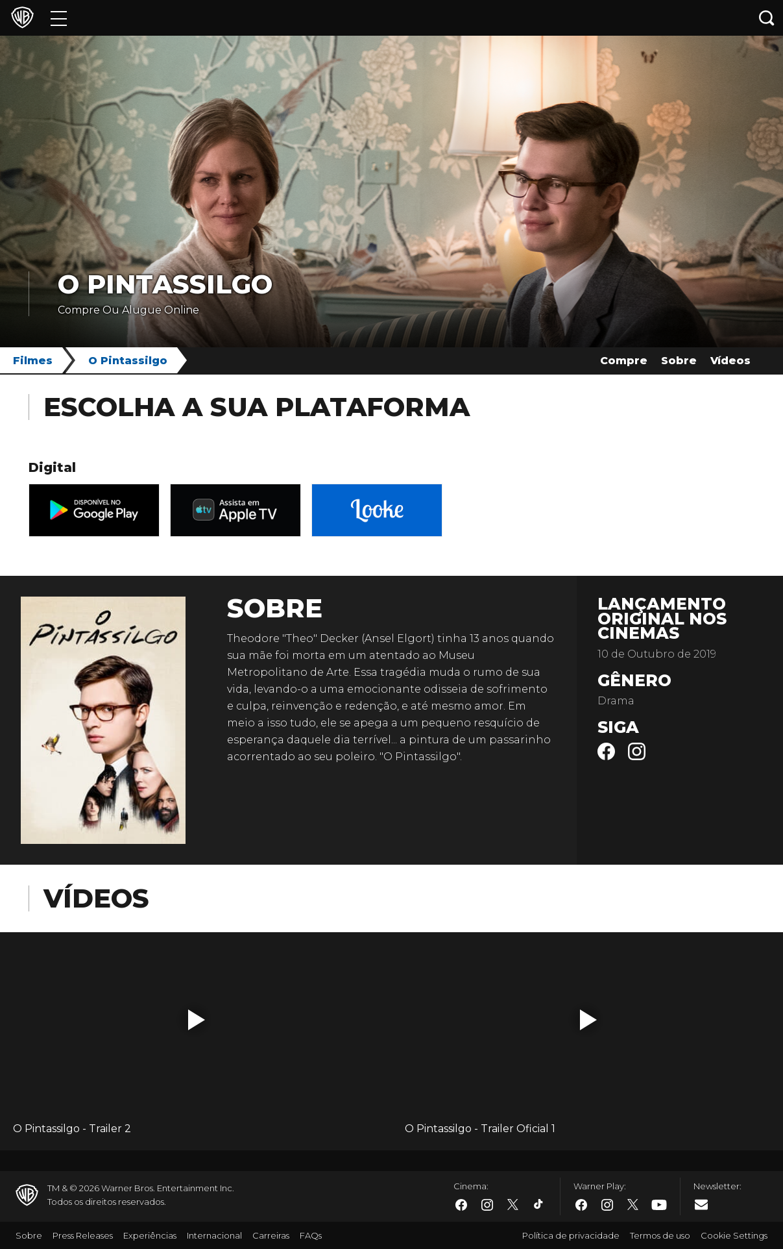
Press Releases (83, 1235)
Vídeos (730, 360)
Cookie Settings (734, 1235)
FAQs (311, 1235)
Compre (623, 360)
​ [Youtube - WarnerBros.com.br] (659, 1205)
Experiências (149, 1235)
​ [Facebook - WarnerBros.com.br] (461, 1205)
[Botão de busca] (767, 18)
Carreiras (270, 1235)
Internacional (214, 1235)
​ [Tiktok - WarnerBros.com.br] (539, 1205)
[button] (196, 1019)
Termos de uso (660, 1235)
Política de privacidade (571, 1235)
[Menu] (58, 18)
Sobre (679, 360)
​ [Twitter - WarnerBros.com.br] (513, 1205)
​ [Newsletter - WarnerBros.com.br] (701, 1204)
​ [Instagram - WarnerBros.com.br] (487, 1205)
